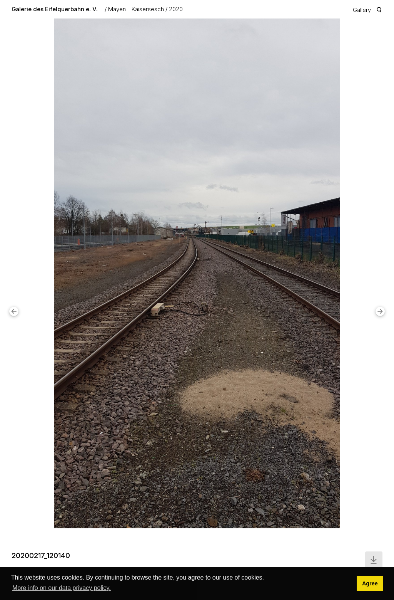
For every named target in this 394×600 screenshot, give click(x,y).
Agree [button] (370, 583)
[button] (13, 311)
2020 (176, 9)
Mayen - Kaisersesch (136, 9)
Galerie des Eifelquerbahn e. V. (55, 9)
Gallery (362, 9)
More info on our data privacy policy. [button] (61, 588)
